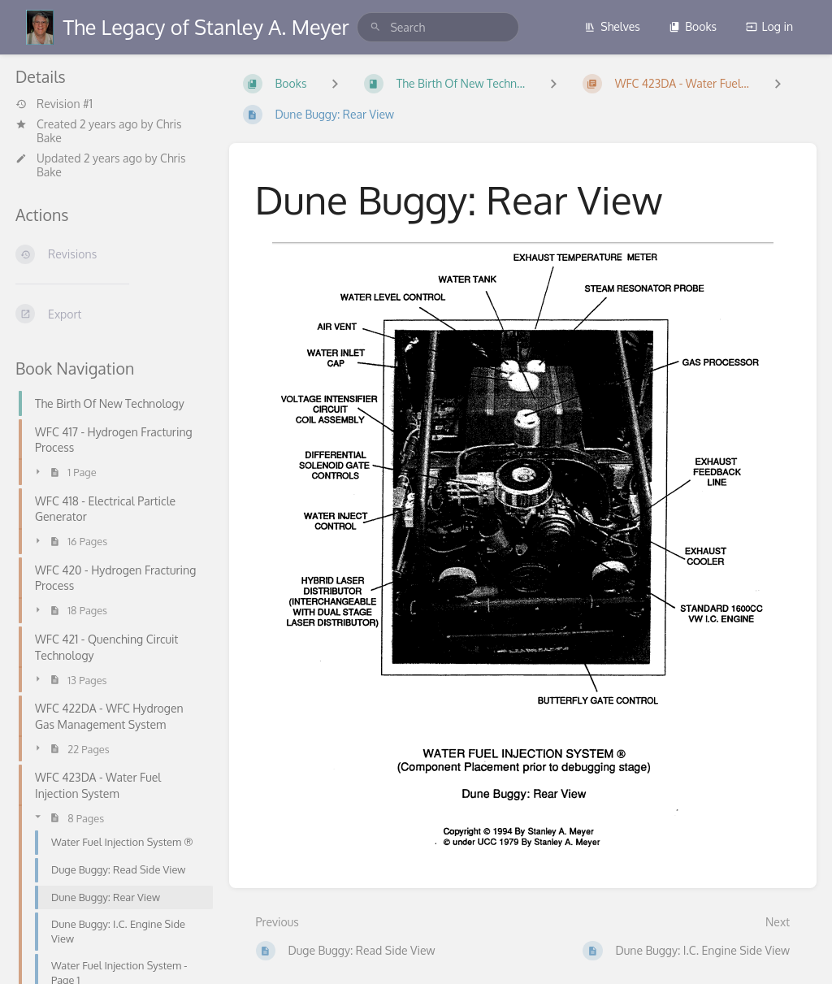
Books (693, 26)
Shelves (612, 26)
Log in (769, 26)
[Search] (375, 27)
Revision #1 (54, 104)
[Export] (109, 313)
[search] (438, 27)
